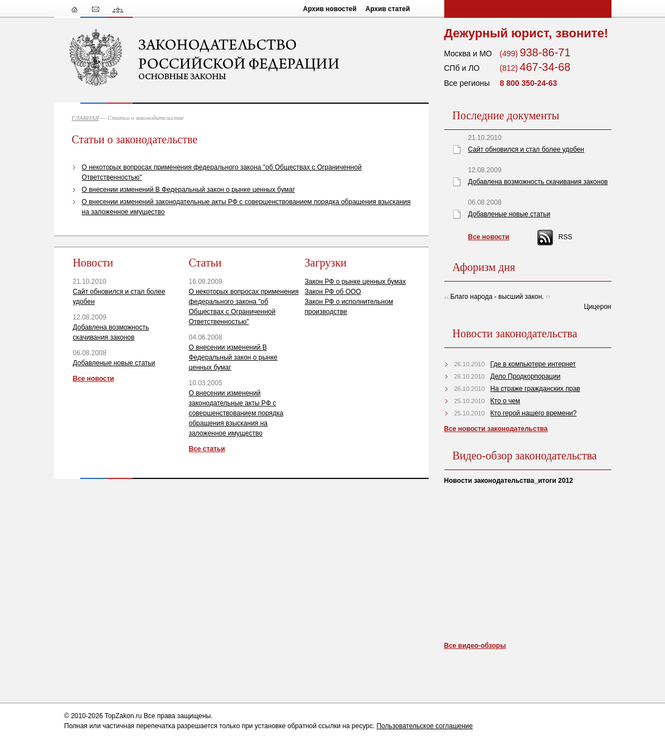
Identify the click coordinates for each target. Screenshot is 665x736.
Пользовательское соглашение (424, 726)
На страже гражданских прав (535, 389)
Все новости (93, 378)
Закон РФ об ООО (333, 292)
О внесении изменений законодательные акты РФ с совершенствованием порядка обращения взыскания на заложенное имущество (236, 413)
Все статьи (207, 449)
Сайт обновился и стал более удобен (526, 149)
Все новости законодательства (496, 429)
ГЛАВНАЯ (85, 117)
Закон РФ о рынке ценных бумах (355, 281)
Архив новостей (330, 9)
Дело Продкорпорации (526, 376)
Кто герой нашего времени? (534, 413)
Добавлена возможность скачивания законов (538, 182)
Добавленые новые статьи (114, 363)
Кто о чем (506, 401)
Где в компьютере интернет (533, 364)
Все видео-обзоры (475, 646)
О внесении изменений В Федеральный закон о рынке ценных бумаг (188, 189)
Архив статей (388, 9)
